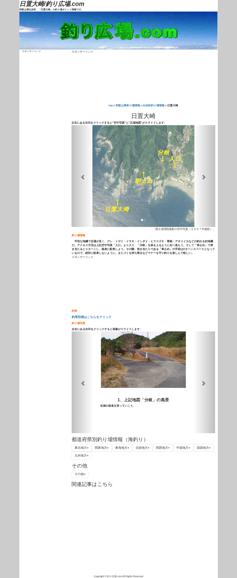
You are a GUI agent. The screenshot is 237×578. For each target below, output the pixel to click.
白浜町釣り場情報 (153, 105)
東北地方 (82, 447)
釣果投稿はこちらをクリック (91, 317)
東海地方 (122, 447)
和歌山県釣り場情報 (128, 105)
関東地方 (102, 447)
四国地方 (204, 447)
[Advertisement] (143, 78)
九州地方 (82, 455)
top (111, 105)
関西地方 (163, 447)
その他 (80, 474)
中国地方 (183, 447)
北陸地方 (143, 447)
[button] (82, 176)
